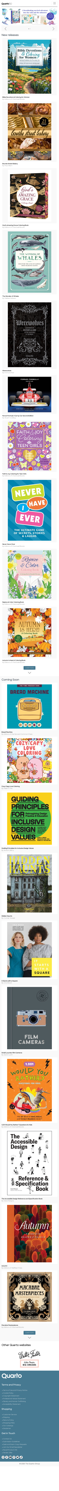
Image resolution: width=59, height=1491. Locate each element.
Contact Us (7, 1463)
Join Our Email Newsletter (12, 1472)
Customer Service (10, 1439)
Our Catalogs (8, 1450)
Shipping (6, 1442)
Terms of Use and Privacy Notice (15, 1415)
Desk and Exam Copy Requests (15, 1469)
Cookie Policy (8, 1418)
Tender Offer (7, 1477)
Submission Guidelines (11, 1466)
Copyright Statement (11, 1420)
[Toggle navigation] (54, 3)
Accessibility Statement (12, 1429)
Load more (30, 680)
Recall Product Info (10, 1474)
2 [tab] (30, 29)
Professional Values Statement (14, 1423)
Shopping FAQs (9, 1447)
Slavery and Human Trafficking (14, 1426)
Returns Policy (8, 1445)
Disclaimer (7, 1453)
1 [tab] (29, 29)
